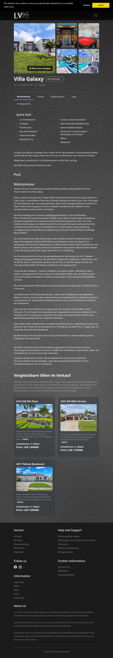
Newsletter (19, 552)
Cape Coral (19, 582)
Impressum (63, 544)
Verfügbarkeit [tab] (24, 103)
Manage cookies (65, 552)
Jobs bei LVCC (64, 567)
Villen (16, 586)
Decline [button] (86, 5)
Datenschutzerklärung (68, 548)
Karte (16, 594)
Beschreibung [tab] (23, 96)
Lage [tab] (74, 96)
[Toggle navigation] (95, 15)
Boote (16, 590)
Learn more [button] (9, 7)
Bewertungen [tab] (57, 96)
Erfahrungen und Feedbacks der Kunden (76, 540)
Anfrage (17, 536)
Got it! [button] (100, 5)
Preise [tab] (41, 96)
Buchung (18, 540)
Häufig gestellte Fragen (68, 536)
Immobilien (19, 548)
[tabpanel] (56, 237)
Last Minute (19, 597)
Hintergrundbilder (66, 575)
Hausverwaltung (21, 544)
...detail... (25, 439)
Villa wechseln (54, 79)
